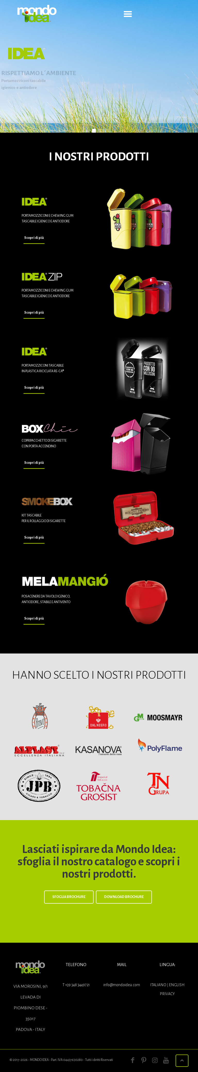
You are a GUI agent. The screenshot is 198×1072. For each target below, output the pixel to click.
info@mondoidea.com (121, 985)
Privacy (167, 994)
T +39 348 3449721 (76, 985)
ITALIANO (158, 985)
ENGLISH (177, 985)
